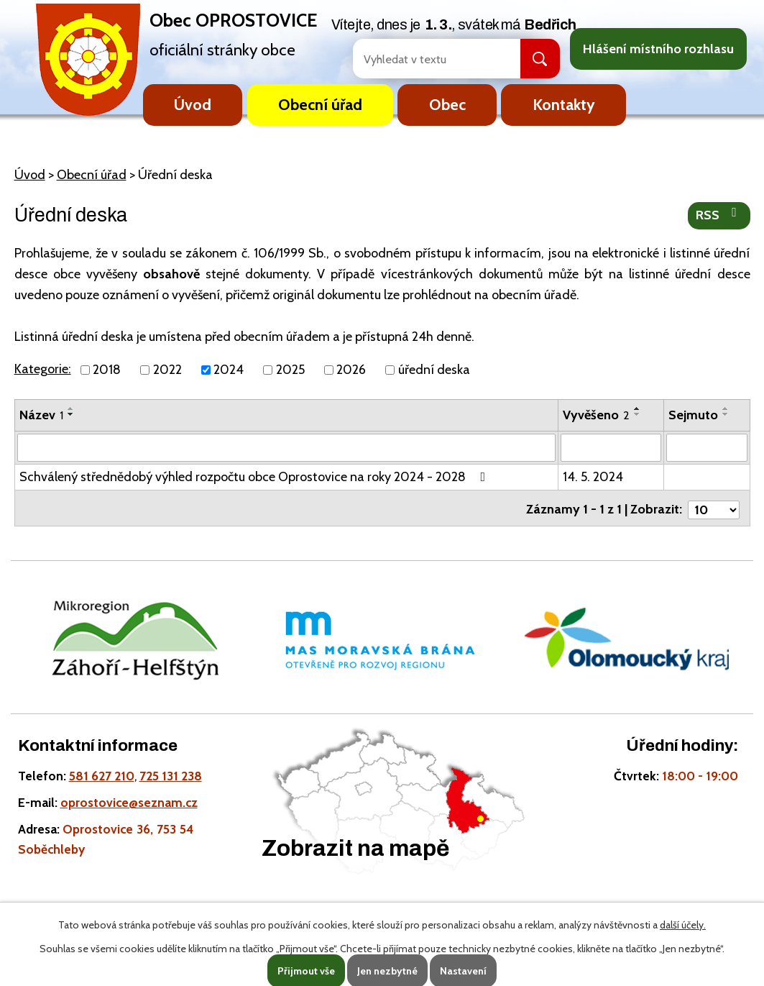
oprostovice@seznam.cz (129, 802)
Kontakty (564, 104)
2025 (290, 370)
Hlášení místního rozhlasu (658, 49)
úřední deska (434, 370)
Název (41, 415)
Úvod (192, 104)
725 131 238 (170, 775)
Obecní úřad (320, 104)
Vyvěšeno (596, 415)
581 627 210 (101, 775)
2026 (351, 370)
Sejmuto (693, 415)
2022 (167, 370)
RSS (719, 214)
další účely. (683, 924)
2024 (228, 370)
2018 (107, 370)
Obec (447, 104)
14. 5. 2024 (593, 476)
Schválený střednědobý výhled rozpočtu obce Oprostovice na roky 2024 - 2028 (255, 476)
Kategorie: (42, 369)
